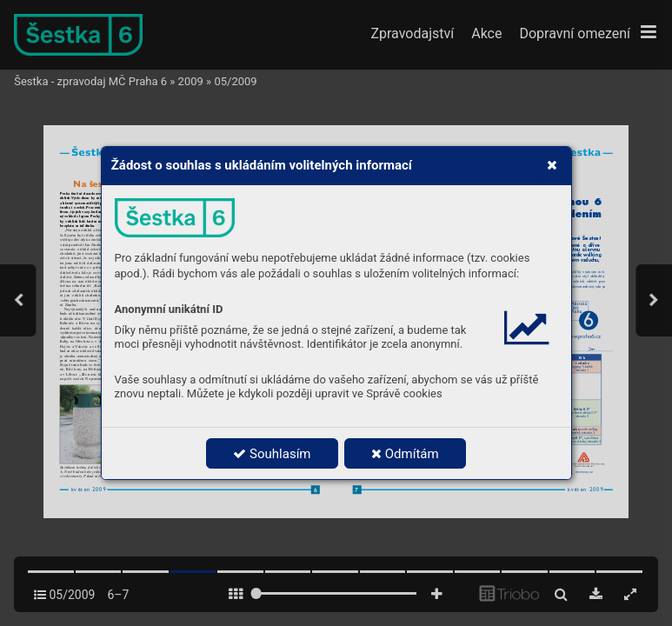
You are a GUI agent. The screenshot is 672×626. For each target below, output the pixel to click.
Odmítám (405, 454)
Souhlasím (271, 454)
